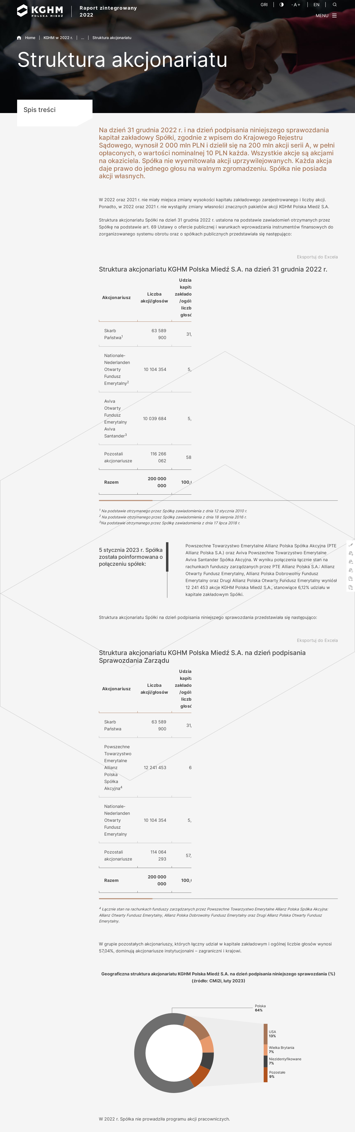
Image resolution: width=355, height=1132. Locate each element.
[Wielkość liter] (296, 4)
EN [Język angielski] (316, 4)
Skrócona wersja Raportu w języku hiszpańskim (143, 1016)
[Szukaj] (334, 4)
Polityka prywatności (257, 1118)
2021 (315, 1006)
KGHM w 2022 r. (58, 37)
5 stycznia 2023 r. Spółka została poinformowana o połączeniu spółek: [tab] (131, 451)
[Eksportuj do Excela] (317, 256)
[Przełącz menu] (326, 15)
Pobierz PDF (112, 1004)
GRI (264, 4)
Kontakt (207, 993)
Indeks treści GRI (116, 993)
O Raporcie (210, 1004)
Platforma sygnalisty (320, 1118)
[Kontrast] (281, 4)
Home (26, 37)
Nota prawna (221, 1118)
